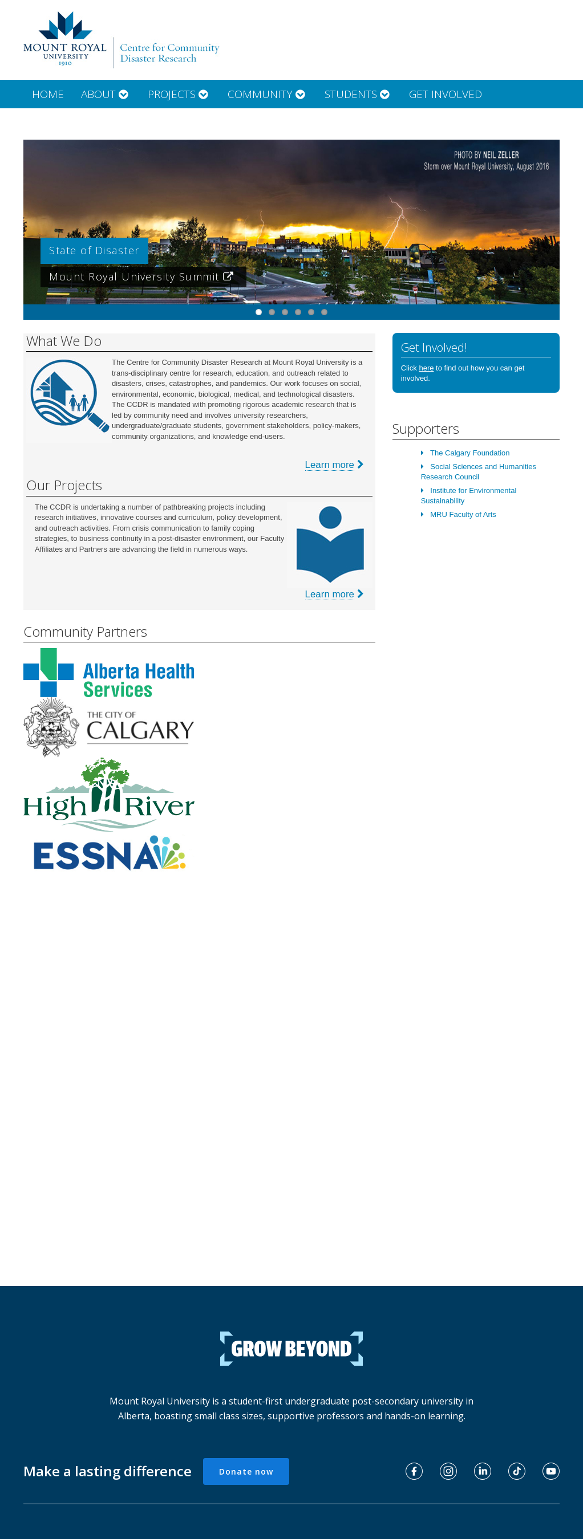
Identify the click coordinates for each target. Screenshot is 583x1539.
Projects (179, 94)
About (106, 94)
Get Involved (445, 94)
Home (48, 94)
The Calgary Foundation (469, 453)
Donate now (246, 1471)
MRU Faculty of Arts (463, 514)
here (426, 368)
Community (267, 94)
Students (358, 94)
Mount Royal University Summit (143, 276)
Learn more (329, 464)
